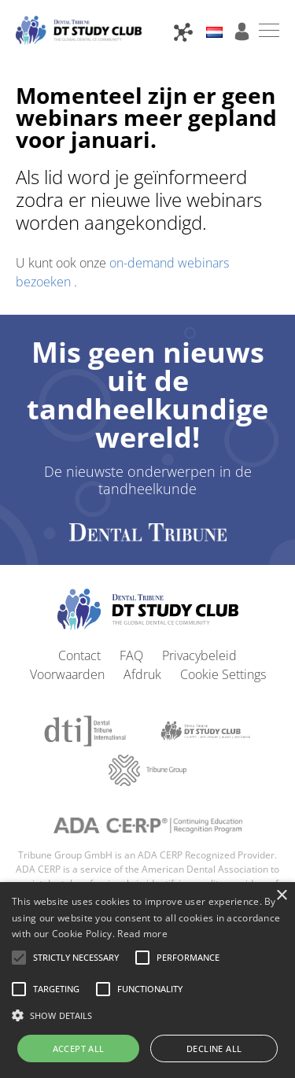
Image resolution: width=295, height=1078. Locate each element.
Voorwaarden (67, 674)
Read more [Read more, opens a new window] (142, 933)
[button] (76, 957)
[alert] (147, 980)
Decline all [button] (214, 1048)
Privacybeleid (199, 655)
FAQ (131, 655)
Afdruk (142, 674)
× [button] (281, 896)
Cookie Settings (223, 674)
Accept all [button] (79, 1048)
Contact (79, 655)
